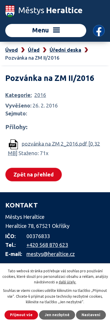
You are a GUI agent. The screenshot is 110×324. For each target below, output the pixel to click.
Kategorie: (18, 95)
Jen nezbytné (57, 315)
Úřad (34, 50)
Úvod (11, 50)
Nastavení (91, 315)
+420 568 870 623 (47, 245)
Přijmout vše (21, 315)
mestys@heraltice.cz (50, 254)
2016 (40, 95)
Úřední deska (65, 50)
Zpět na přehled (33, 174)
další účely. (67, 282)
